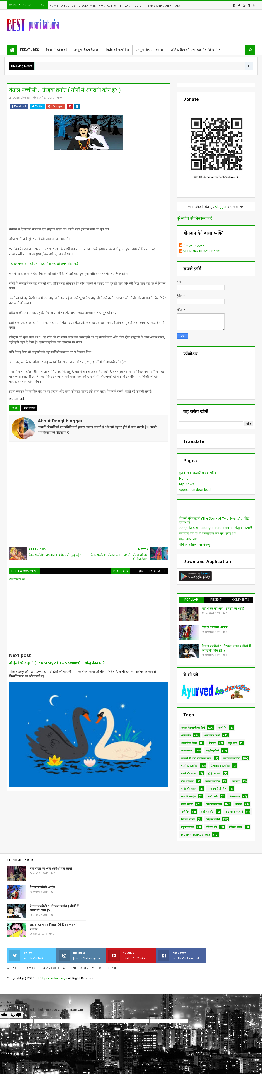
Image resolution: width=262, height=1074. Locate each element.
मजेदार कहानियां (212, 781)
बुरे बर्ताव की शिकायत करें (194, 218)
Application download (195, 489)
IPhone (70, 968)
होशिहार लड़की (235, 827)
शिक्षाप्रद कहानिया (214, 804)
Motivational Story (195, 834)
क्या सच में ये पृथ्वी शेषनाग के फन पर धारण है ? (207, 533)
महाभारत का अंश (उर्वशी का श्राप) (223, 608)
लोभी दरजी (213, 796)
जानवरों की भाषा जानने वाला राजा (196, 758)
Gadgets (15, 968)
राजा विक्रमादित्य (188, 796)
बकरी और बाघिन (188, 773)
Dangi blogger (193, 245)
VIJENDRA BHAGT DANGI (202, 251)
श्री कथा (238, 804)
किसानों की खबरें (56, 49)
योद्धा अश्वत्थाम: (188, 539)
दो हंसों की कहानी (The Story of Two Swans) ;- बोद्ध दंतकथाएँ (57, 663)
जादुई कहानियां (212, 750)
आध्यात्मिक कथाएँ (212, 735)
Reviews (87, 968)
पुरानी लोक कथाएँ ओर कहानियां (198, 472)
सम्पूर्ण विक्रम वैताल (86, 49)
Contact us (108, 6)
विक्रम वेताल (235, 796)
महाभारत (236, 781)
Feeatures (29, 49)
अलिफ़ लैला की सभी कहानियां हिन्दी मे (194, 49)
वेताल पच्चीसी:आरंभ (215, 627)
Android (51, 968)
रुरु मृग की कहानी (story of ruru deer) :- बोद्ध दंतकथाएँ (215, 527)
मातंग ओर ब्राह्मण (188, 788)
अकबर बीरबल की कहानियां (193, 727)
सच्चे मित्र (185, 811)
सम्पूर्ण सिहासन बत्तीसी (150, 49)
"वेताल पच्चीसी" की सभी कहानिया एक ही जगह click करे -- (45, 263)
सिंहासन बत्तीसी (213, 819)
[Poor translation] (16, 1015)
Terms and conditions (163, 6)
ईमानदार (212, 743)
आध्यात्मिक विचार (189, 743)
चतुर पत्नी (232, 743)
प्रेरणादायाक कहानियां (220, 765)
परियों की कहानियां (189, 765)
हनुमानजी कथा (187, 827)
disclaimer (87, 6)
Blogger (221, 206)
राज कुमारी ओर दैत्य (217, 788)
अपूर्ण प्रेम (222, 727)
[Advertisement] (92, 191)
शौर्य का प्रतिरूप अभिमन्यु (194, 544)
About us (68, 6)
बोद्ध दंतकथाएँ (187, 781)
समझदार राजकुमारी (234, 811)
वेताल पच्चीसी (29, 408)
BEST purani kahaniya (51, 978)
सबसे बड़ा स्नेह (207, 811)
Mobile (33, 968)
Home (54, 6)
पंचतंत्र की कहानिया (117, 49)
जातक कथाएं (186, 750)
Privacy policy (131, 6)
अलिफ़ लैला (186, 735)
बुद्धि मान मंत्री (214, 773)
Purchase (108, 968)
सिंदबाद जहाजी (188, 819)
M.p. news (186, 484)
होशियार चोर (211, 827)
